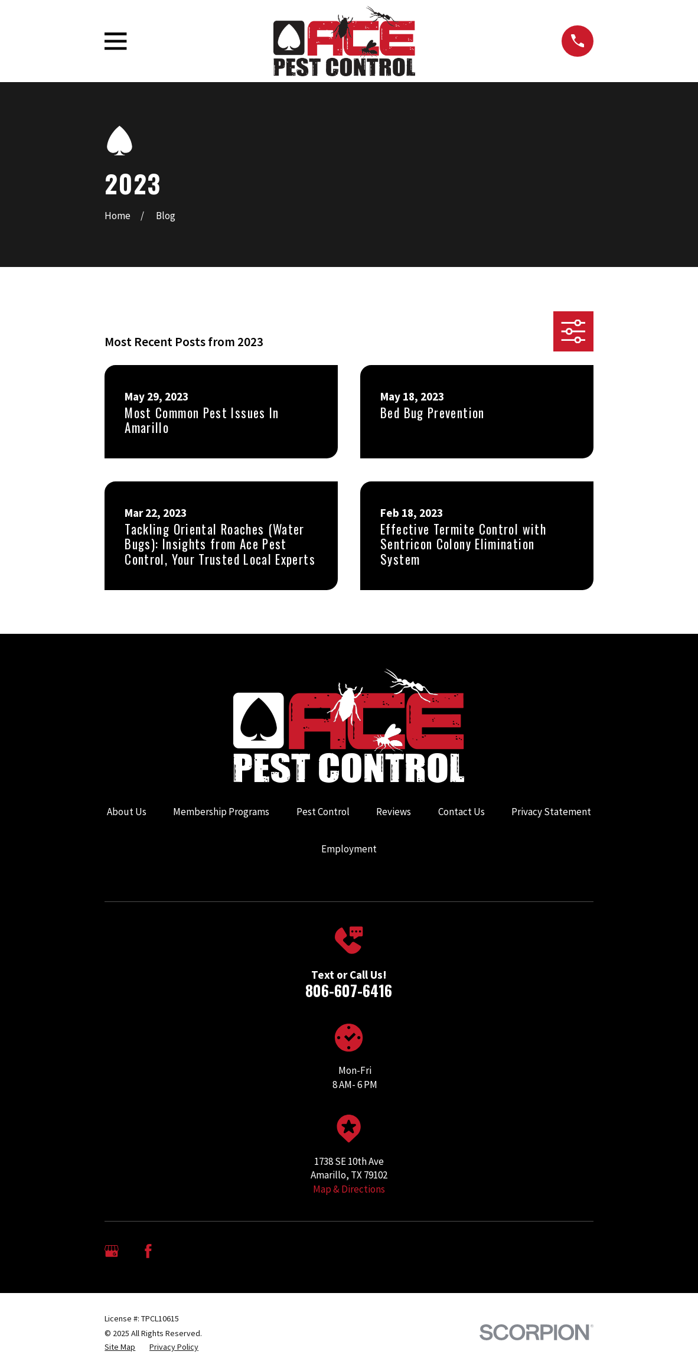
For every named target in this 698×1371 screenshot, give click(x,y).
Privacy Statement (551, 811)
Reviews (393, 811)
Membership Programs (221, 811)
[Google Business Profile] (112, 1251)
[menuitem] (120, 1347)
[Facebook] (148, 1251)
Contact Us (461, 811)
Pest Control (323, 811)
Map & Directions (349, 1189)
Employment (349, 848)
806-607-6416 (348, 990)
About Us (126, 811)
